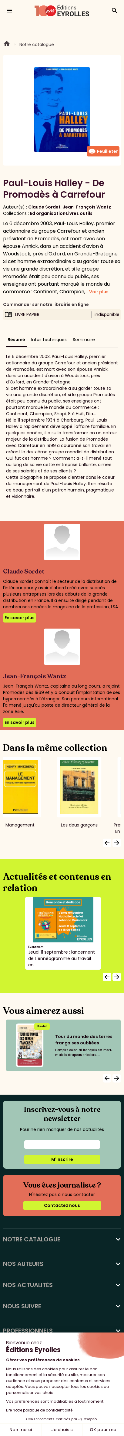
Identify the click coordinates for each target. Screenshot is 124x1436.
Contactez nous (62, 1205)
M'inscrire (62, 1159)
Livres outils (79, 213)
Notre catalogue (36, 44)
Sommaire (84, 340)
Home (6, 44)
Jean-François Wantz (87, 207)
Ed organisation (47, 213)
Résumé (16, 340)
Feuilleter (103, 151)
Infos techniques (49, 340)
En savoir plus (20, 618)
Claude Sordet (44, 207)
